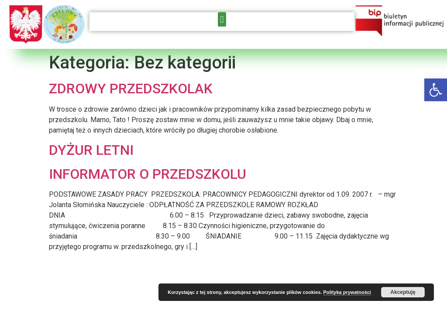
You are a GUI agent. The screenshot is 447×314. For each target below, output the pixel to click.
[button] (435, 89)
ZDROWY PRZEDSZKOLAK (131, 88)
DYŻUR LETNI (91, 150)
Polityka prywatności (347, 292)
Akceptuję (402, 292)
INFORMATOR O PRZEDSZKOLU (147, 174)
